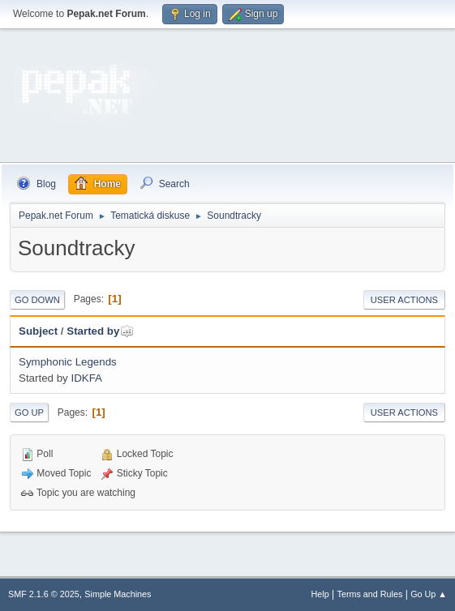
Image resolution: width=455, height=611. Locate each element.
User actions (404, 300)
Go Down (37, 300)
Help (320, 594)
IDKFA (86, 378)
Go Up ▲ (428, 594)
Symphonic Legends (68, 362)
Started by (100, 331)
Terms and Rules (370, 594)
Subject (38, 331)
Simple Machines (117, 594)
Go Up (29, 412)
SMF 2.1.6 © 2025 (43, 594)
